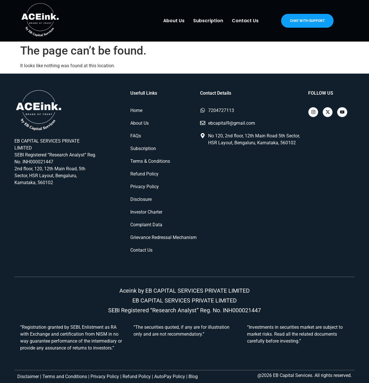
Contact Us (245, 20)
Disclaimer (28, 376)
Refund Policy (137, 376)
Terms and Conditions (64, 376)
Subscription (208, 20)
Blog (193, 376)
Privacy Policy (105, 376)
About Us (173, 20)
